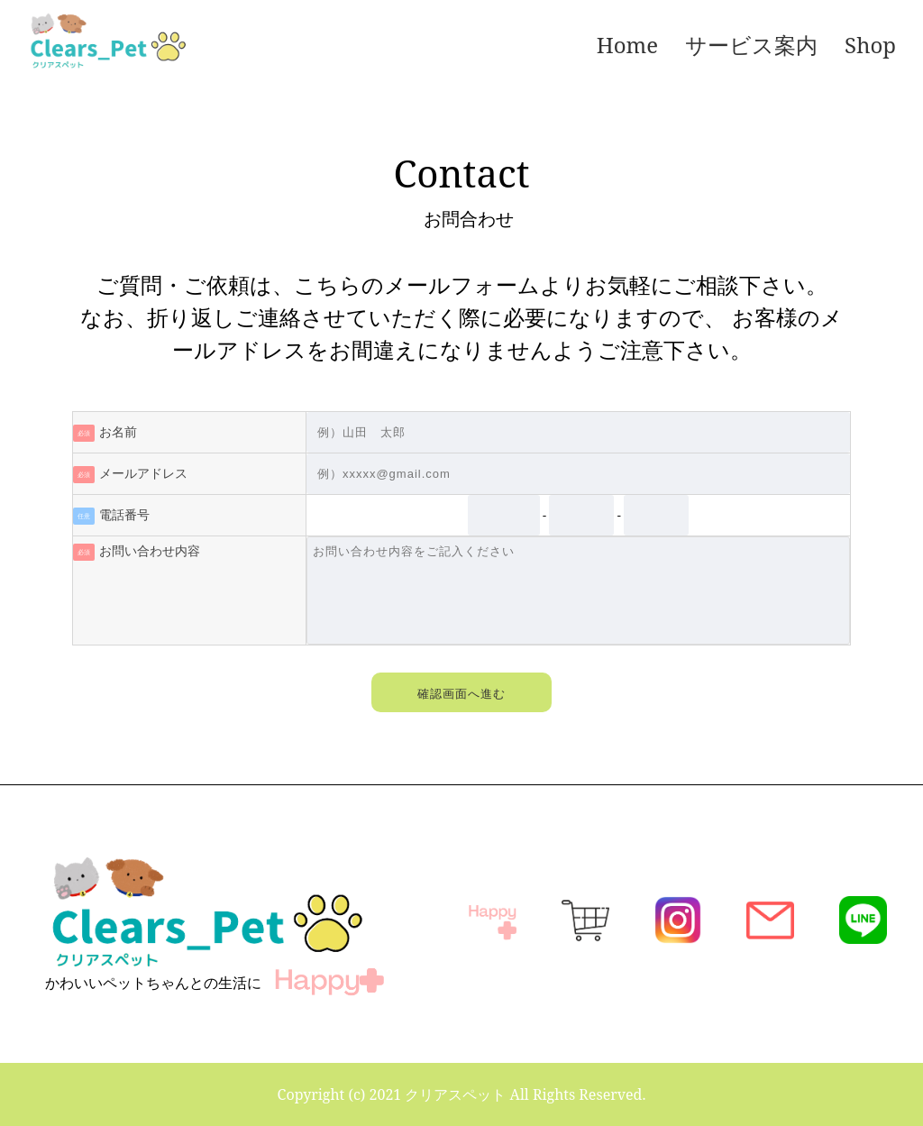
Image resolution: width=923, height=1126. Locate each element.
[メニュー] (381, 45)
